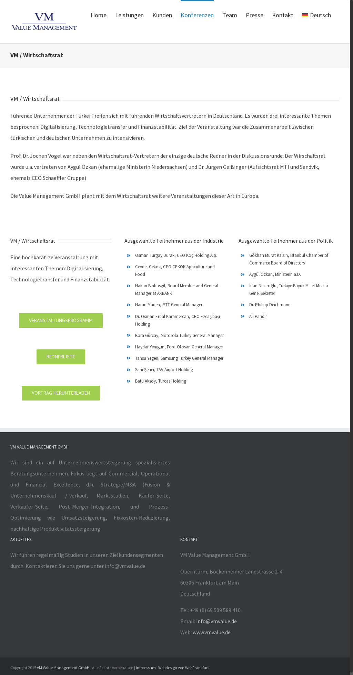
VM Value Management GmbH (63, 667)
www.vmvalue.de (212, 632)
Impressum (146, 667)
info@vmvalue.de (216, 621)
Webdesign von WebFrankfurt (183, 667)
